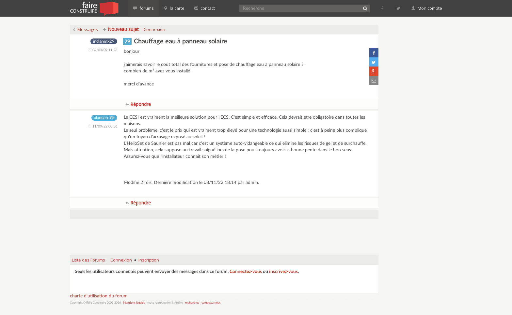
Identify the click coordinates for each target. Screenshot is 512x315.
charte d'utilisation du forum (99, 296)
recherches (192, 302)
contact (204, 8)
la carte (174, 8)
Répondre (138, 104)
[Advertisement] (224, 233)
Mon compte (426, 8)
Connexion (154, 29)
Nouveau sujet (121, 29)
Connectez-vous (246, 271)
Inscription (148, 260)
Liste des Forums (88, 260)
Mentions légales (134, 302)
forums (143, 8)
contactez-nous (211, 302)
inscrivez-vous (283, 271)
